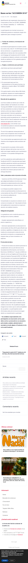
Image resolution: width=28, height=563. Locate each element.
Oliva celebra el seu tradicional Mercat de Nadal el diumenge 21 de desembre (13, 450)
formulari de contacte (15, 529)
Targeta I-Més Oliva (8, 508)
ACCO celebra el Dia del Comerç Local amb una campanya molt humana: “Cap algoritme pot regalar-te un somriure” (14, 397)
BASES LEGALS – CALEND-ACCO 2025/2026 (13, 392)
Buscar (4, 366)
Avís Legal (14, 542)
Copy (4, 339)
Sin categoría (14, 16)
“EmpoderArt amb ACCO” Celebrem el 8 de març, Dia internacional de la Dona (14, 353)
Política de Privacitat (14, 547)
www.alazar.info (5, 123)
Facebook (20, 534)
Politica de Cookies (14, 553)
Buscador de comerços (9, 498)
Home (4, 494)
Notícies (5, 512)
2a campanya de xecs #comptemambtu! (12, 393)
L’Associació (6, 501)
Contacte (5, 515)
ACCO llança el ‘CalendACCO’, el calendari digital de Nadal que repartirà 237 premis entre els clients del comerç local (14, 388)
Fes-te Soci (6, 505)
